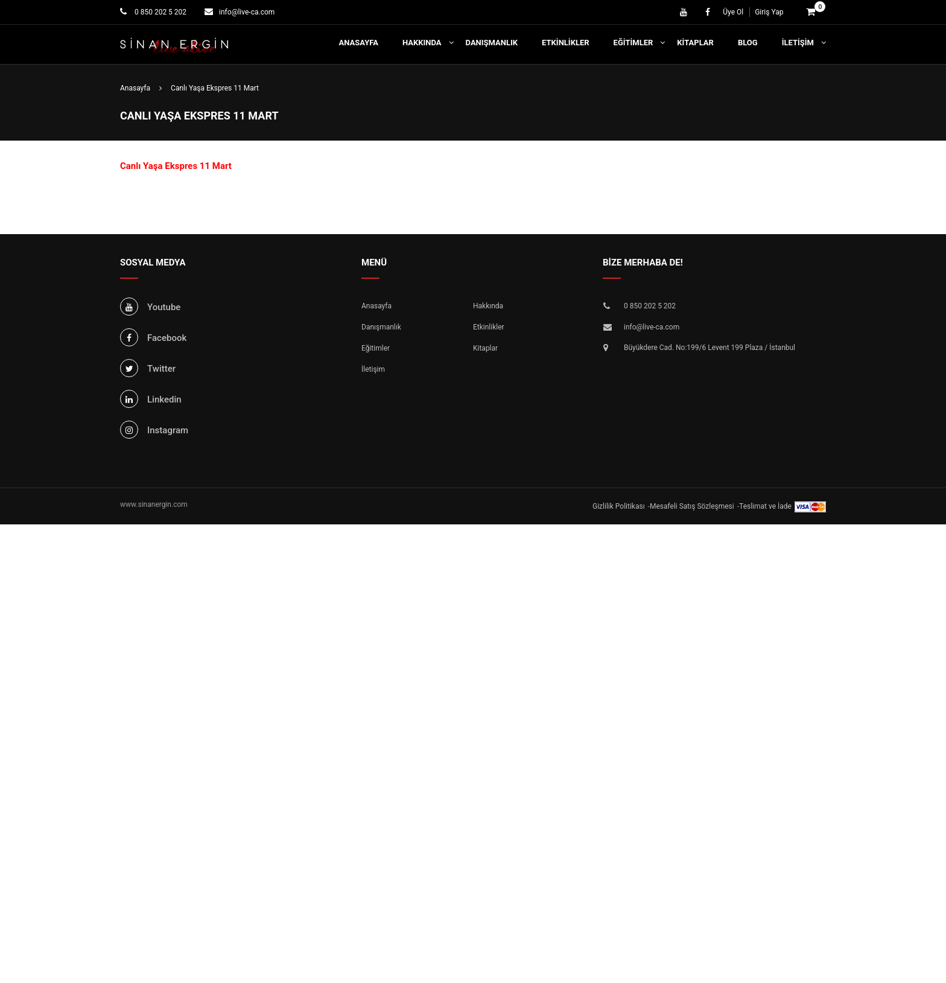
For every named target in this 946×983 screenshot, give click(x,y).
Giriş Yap (769, 12)
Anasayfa (358, 42)
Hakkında (422, 42)
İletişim (798, 42)
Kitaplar (695, 42)
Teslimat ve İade (765, 506)
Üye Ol (733, 12)
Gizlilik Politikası (618, 506)
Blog (748, 42)
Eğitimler (633, 42)
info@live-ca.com (247, 12)
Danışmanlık (492, 42)
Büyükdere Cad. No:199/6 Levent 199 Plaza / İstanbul (709, 347)
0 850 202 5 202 (159, 12)
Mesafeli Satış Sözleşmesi (692, 506)
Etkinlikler (565, 42)
